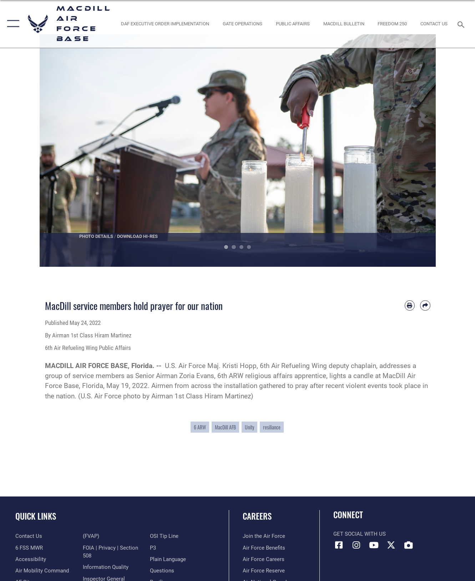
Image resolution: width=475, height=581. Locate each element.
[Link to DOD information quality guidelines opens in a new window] (105, 567)
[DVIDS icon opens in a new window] (408, 545)
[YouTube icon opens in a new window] (373, 545)
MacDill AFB (225, 427)
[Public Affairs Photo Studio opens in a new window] (292, 23)
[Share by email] (425, 305)
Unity (249, 427)
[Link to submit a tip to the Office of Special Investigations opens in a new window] (164, 536)
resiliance (272, 427)
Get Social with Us (359, 534)
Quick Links (35, 516)
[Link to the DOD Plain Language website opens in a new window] (168, 559)
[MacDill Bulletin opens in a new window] (343, 23)
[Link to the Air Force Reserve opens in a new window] (264, 570)
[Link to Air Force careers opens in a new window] (263, 559)
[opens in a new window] (392, 23)
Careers (257, 516)
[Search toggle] (462, 23)
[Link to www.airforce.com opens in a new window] (264, 536)
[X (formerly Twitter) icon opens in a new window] (391, 545)
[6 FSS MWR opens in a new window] (29, 548)
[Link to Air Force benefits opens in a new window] (264, 548)
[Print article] (410, 305)
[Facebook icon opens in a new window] (338, 545)
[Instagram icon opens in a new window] (356, 545)
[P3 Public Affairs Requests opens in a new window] (153, 548)
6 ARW (200, 427)
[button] (11, 24)
